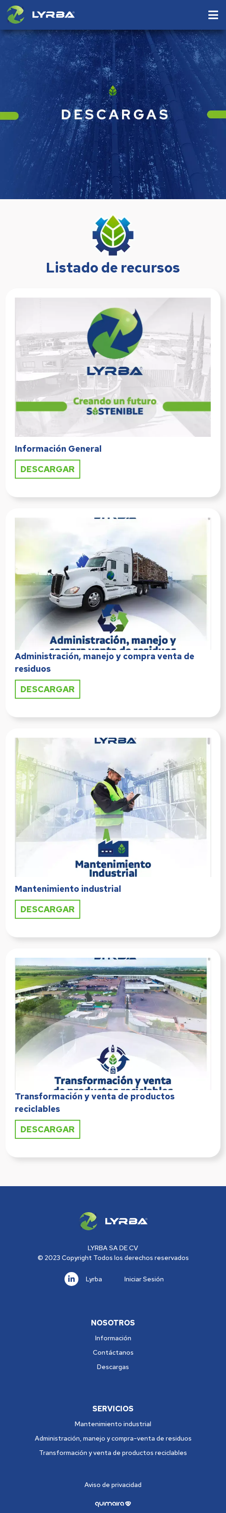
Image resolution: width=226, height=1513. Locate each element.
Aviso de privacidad (113, 1485)
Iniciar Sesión (144, 1279)
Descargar (47, 469)
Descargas (113, 1367)
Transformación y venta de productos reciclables (113, 1452)
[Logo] (40, 15)
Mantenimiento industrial (113, 1424)
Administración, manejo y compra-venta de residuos (113, 1438)
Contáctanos (113, 1352)
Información (113, 1338)
